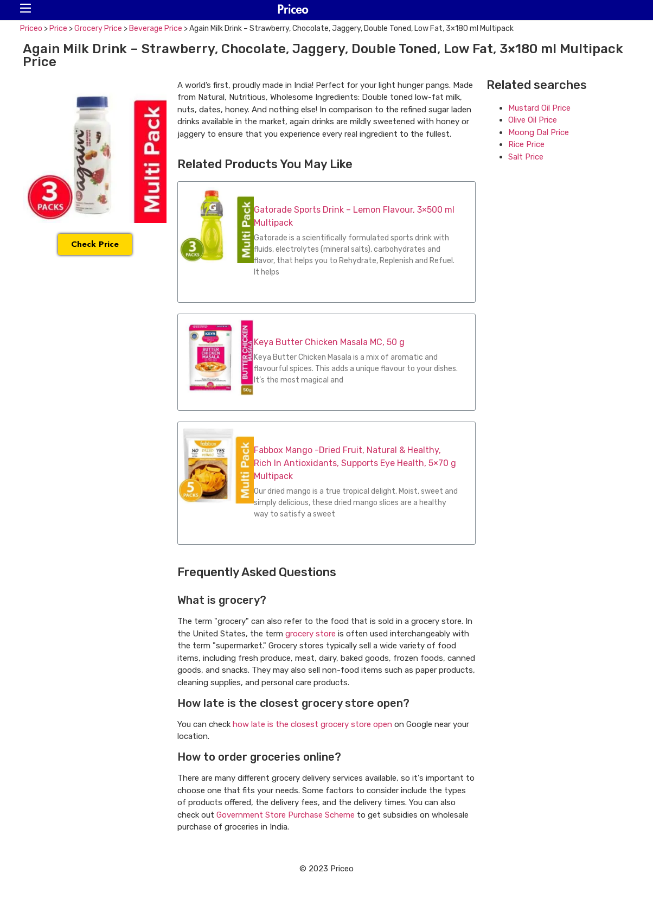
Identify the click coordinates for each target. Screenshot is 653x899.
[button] (25, 8)
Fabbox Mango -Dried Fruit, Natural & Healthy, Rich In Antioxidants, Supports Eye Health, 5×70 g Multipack (355, 463)
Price (58, 28)
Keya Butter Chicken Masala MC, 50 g (329, 342)
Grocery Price (98, 28)
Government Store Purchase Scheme (285, 815)
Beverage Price (155, 28)
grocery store (310, 634)
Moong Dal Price (538, 132)
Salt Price (525, 157)
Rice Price (526, 144)
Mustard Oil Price (539, 108)
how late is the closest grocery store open (312, 724)
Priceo (31, 28)
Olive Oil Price (532, 120)
